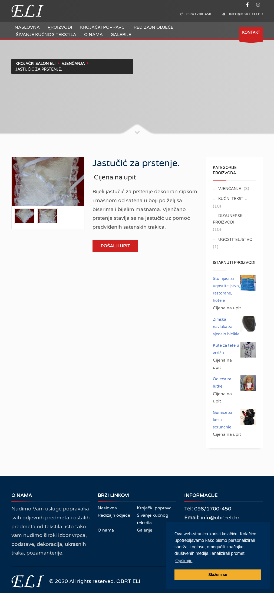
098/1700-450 (212, 509)
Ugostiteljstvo (235, 239)
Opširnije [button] (183, 560)
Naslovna (27, 27)
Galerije (121, 34)
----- (251, 36)
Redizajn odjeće (153, 27)
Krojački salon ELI (35, 63)
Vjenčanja (73, 63)
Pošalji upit (115, 246)
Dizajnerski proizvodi (228, 219)
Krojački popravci (103, 27)
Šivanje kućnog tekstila (46, 34)
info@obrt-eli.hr (220, 518)
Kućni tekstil (232, 198)
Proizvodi (60, 27)
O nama (93, 34)
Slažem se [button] (217, 574)
